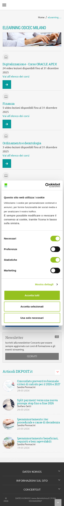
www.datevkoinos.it (40, 498)
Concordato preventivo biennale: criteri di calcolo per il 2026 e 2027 (38, 383)
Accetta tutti (32, 295)
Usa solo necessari (32, 317)
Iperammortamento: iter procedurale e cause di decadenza (38, 421)
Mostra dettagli (44, 284)
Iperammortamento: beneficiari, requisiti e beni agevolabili (37, 440)
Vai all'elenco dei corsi (16, 76)
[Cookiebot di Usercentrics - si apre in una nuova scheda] (45, 185)
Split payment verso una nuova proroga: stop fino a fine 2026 (37, 402)
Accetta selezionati (32, 306)
